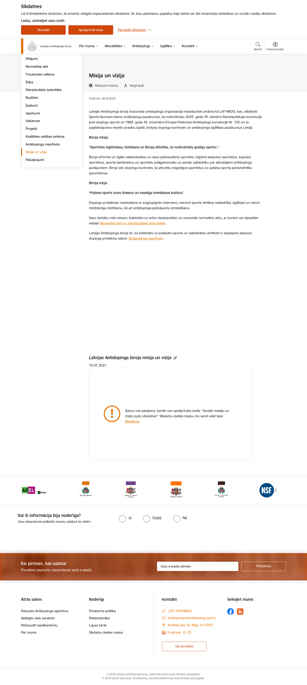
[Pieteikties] (263, 566)
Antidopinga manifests (43, 192)
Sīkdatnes (132, 421)
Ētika (29, 130)
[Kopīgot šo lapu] (275, 84)
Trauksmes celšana (40, 122)
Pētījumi (32, 107)
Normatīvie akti (37, 114)
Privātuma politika (102, 611)
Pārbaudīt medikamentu (39, 625)
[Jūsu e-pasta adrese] (198, 566)
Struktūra (33, 83)
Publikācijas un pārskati (43, 99)
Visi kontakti (184, 646)
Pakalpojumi (35, 208)
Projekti (31, 177)
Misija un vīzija (36, 200)
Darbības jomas (37, 91)
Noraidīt (43, 30)
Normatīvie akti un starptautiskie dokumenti (132, 223)
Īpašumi (32, 153)
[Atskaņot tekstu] (107, 85)
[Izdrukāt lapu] (275, 73)
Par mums (28, 632)
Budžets (32, 145)
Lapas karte (98, 625)
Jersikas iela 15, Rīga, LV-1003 (190, 625)
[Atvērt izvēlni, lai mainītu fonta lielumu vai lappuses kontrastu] (275, 47)
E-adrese (174, 632)
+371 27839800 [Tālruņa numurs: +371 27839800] (179, 611)
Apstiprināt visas (91, 30)
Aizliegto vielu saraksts (38, 618)
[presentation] (37, 536)
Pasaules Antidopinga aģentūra (44, 611)
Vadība (31, 76)
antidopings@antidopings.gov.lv (191, 618)
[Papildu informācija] (189, 632)
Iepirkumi (33, 161)
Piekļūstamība (99, 618)
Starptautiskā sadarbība (43, 138)
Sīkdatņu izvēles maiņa (106, 632)
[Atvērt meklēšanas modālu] (258, 47)
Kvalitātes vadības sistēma (45, 184)
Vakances (33, 169)
